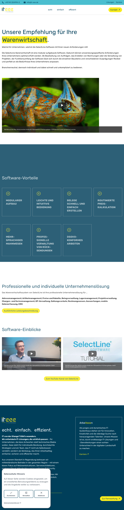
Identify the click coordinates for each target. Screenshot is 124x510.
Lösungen (110, 2)
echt (50, 10)
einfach (60, 10)
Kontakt (115, 10)
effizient (72, 10)
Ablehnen (41, 493)
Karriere (119, 2)
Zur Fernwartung (111, 498)
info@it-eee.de (31, 2)
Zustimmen (11, 493)
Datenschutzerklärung (12, 503)
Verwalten (26, 493)
